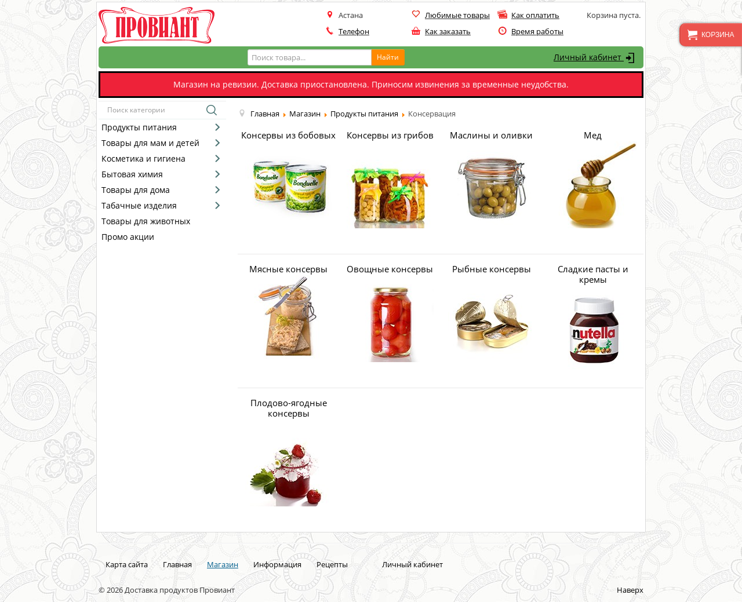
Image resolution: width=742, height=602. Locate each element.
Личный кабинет (596, 58)
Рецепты (332, 564)
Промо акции (127, 236)
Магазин (222, 564)
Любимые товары (457, 15)
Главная (177, 564)
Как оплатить (535, 15)
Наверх (630, 590)
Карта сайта (127, 564)
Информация (277, 564)
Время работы (537, 31)
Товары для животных (145, 221)
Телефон (354, 31)
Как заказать (448, 31)
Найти (388, 57)
